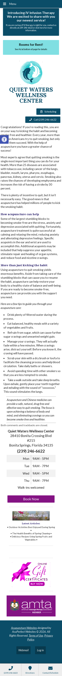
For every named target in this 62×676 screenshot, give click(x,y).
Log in (40, 650)
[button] (4, 139)
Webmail (23, 650)
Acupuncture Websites (24, 628)
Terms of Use (36, 635)
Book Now (31, 499)
